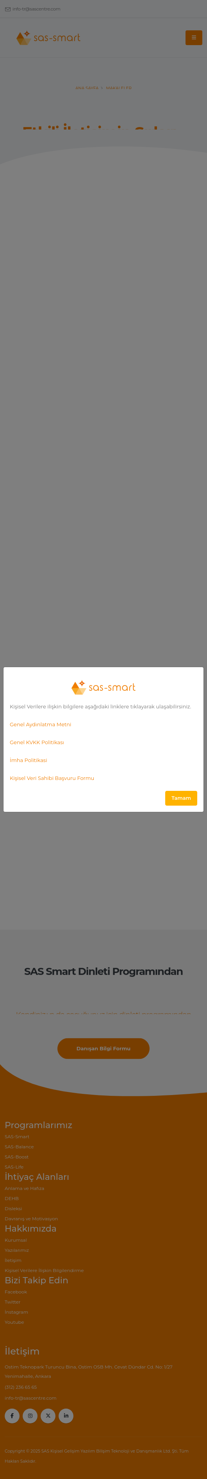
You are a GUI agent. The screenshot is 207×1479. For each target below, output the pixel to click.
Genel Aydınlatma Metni (40, 724)
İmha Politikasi (28, 760)
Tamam (181, 798)
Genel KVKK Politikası (37, 742)
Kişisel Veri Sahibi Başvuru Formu (52, 778)
